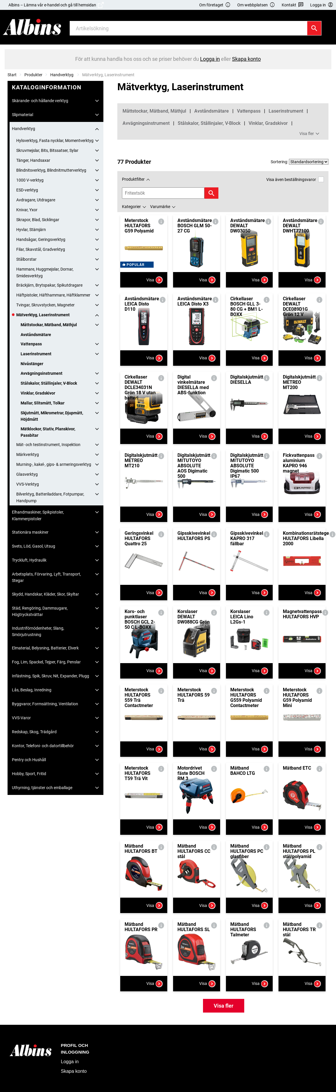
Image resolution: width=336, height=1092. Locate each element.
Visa (154, 279)
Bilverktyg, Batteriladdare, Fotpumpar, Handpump (50, 497)
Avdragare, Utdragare (35, 200)
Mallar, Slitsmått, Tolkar (42, 403)
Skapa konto (74, 1071)
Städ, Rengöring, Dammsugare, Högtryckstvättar (40, 611)
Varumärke (160, 206)
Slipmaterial (22, 114)
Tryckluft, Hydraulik (29, 560)
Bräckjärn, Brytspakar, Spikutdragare (49, 285)
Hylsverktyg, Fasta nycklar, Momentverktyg (55, 140)
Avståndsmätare (36, 334)
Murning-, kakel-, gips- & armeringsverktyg (53, 464)
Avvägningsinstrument (41, 373)
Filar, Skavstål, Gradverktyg (40, 249)
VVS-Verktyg (27, 484)
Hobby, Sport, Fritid (29, 773)
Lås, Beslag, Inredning (31, 690)
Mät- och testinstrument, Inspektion (48, 444)
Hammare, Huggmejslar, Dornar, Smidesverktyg (44, 272)
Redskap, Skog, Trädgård (34, 731)
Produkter (33, 74)
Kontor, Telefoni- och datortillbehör (43, 745)
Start (12, 74)
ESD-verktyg (27, 190)
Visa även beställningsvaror (295, 179)
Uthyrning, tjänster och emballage (42, 787)
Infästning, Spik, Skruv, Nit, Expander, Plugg (50, 676)
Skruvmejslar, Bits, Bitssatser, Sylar (47, 150)
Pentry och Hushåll (29, 759)
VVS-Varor (21, 717)
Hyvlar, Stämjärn (31, 229)
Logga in (70, 1061)
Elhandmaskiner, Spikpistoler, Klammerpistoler (38, 515)
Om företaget (215, 5)
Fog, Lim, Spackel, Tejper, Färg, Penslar (46, 662)
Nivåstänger (32, 363)
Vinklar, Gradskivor (38, 393)
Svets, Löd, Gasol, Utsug (33, 546)
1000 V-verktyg (30, 180)
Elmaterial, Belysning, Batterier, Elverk (45, 648)
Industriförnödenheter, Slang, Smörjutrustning (38, 631)
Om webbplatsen (256, 5)
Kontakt (292, 5)
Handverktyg (62, 74)
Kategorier (131, 206)
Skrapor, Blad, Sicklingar (37, 219)
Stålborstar (26, 259)
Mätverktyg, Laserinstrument (43, 314)
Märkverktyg (27, 454)
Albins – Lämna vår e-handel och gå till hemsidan (56, 5)
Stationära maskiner (30, 532)
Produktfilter (133, 179)
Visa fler (310, 133)
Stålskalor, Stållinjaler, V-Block (49, 383)
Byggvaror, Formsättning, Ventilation (45, 704)
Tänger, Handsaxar (33, 160)
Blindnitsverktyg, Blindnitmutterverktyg (51, 170)
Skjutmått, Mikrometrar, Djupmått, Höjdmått (52, 416)
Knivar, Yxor (26, 209)
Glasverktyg (27, 474)
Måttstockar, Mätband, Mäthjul (49, 324)
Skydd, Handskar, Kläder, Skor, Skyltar (45, 594)
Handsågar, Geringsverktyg (40, 239)
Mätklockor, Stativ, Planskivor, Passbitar (48, 432)
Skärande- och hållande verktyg (40, 100)
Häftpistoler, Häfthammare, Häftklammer (53, 295)
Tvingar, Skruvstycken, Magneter (45, 305)
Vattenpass (31, 344)
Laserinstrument (36, 353)
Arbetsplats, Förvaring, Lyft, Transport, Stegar (46, 577)
